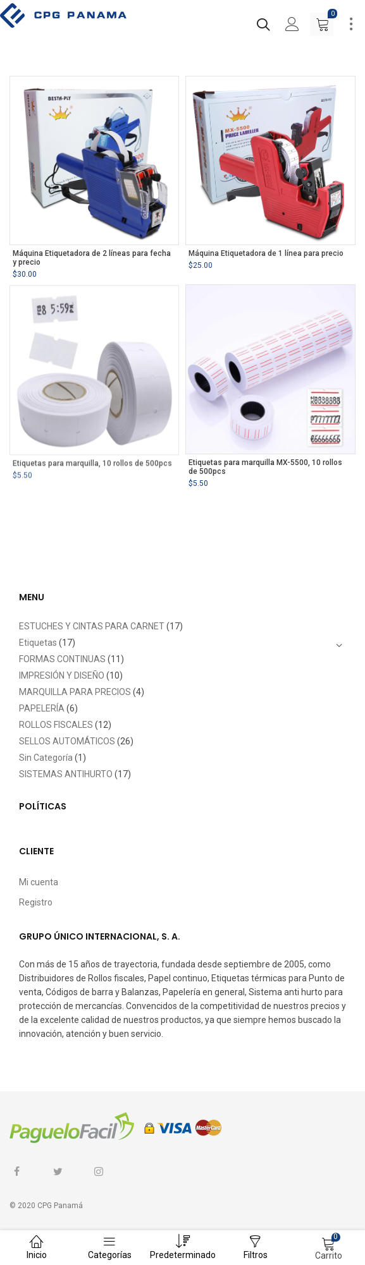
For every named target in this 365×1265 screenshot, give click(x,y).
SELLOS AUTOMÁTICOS (67, 741)
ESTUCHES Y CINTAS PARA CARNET (91, 626)
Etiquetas (38, 643)
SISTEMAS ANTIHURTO (66, 774)
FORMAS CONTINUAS (62, 659)
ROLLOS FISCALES (56, 725)
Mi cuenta (38, 882)
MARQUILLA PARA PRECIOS (75, 692)
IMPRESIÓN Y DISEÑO (61, 675)
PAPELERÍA (42, 708)
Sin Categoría (46, 758)
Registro (36, 902)
